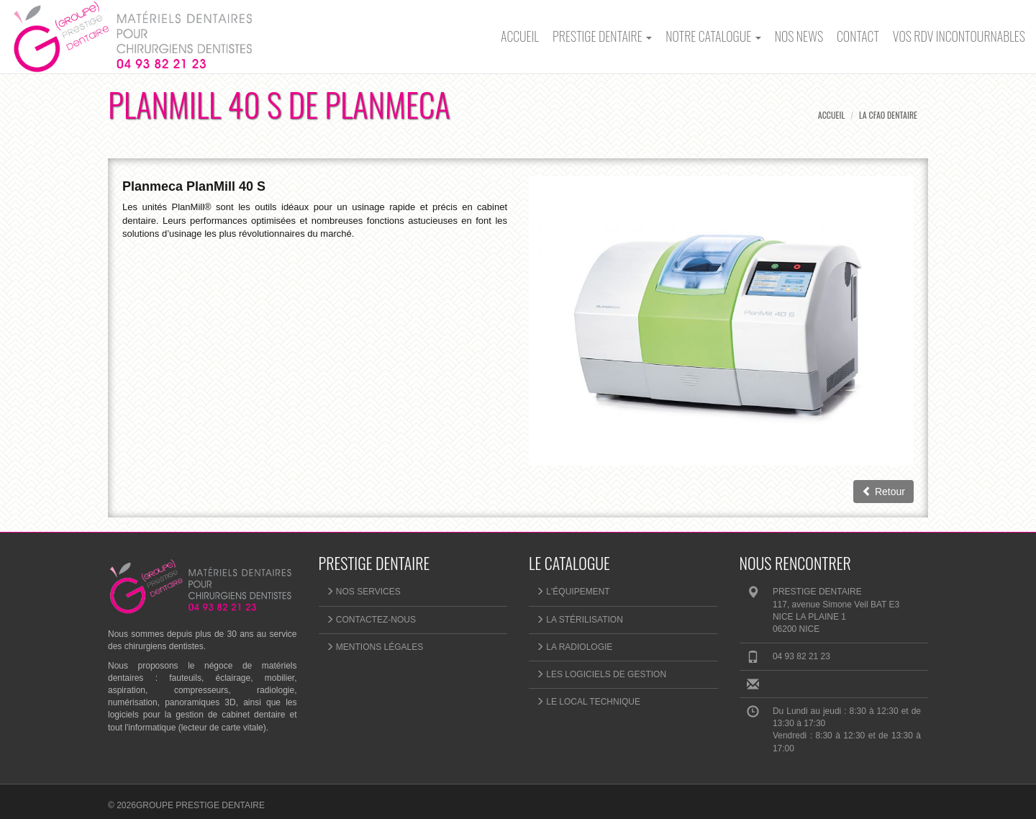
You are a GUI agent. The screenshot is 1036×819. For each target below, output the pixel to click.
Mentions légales (375, 647)
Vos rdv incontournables (959, 36)
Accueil (520, 36)
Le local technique (588, 702)
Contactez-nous (371, 620)
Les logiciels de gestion (601, 674)
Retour (883, 491)
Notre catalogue (713, 36)
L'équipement (573, 592)
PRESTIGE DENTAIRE (602, 36)
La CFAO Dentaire (888, 115)
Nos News (799, 36)
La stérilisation (579, 620)
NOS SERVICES (363, 592)
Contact (858, 36)
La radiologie (574, 647)
